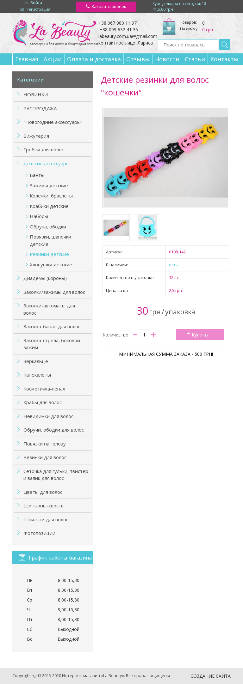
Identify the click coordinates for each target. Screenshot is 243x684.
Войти (36, 2)
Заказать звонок (108, 6)
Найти (224, 44)
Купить (200, 334)
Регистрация (38, 9)
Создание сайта (210, 676)
